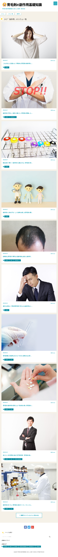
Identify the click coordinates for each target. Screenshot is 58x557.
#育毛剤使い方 (31, 546)
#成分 (11, 546)
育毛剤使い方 (17, 260)
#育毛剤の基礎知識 (23, 546)
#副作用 (5, 546)
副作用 (7, 67)
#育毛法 (38, 546)
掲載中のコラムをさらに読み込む (29, 515)
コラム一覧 (10, 13)
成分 (11, 260)
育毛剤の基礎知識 (18, 459)
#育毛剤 (15, 546)
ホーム (2, 13)
